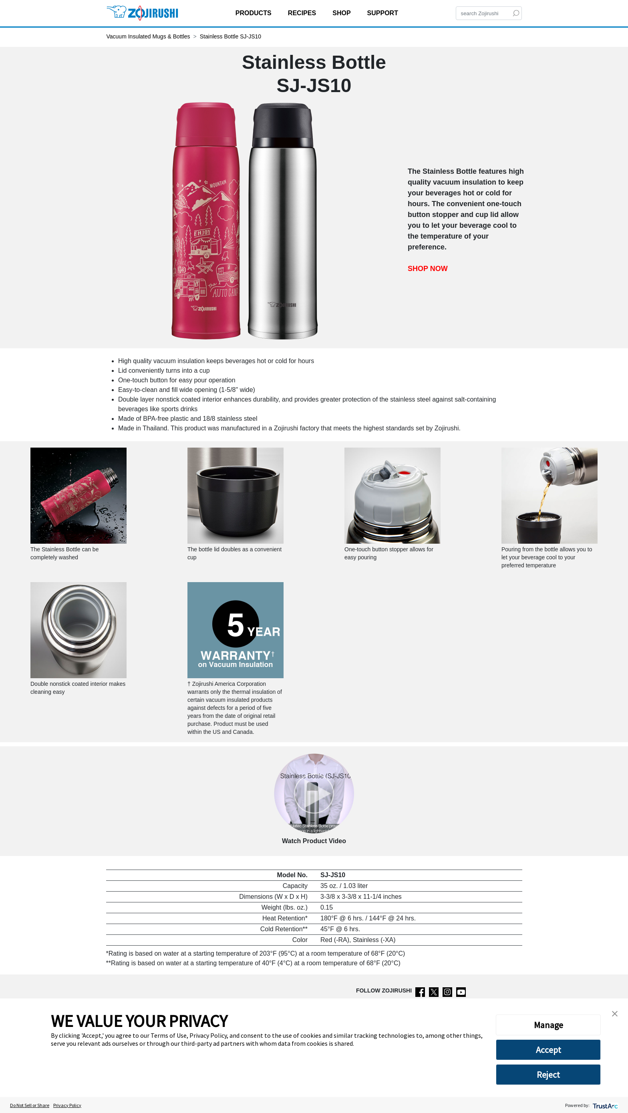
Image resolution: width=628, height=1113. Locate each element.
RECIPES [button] (303, 13)
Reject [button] (548, 1074)
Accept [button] (548, 1049)
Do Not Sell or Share (29, 1105)
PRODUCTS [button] (254, 13)
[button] (615, 1013)
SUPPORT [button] (383, 13)
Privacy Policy (67, 1105)
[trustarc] (605, 1105)
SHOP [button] (342, 13)
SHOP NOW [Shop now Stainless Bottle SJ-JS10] (428, 269)
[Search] (489, 13)
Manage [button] (548, 1025)
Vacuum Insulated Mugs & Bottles (148, 36)
